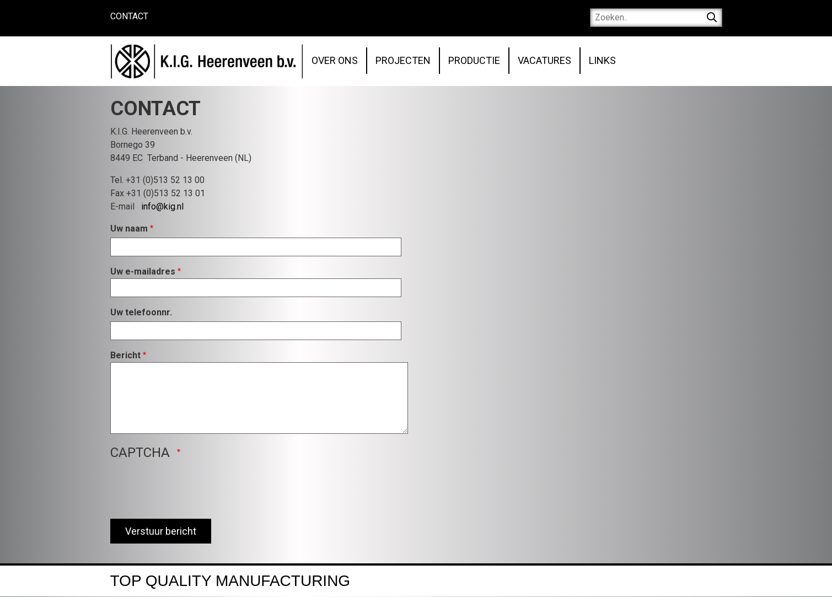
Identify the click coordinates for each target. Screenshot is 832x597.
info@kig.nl (162, 206)
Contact (129, 16)
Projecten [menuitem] (403, 60)
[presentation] (194, 488)
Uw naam (129, 228)
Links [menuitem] (602, 60)
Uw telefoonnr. (141, 312)
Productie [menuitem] (474, 60)
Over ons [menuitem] (335, 60)
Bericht (125, 355)
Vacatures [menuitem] (544, 60)
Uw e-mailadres (142, 271)
